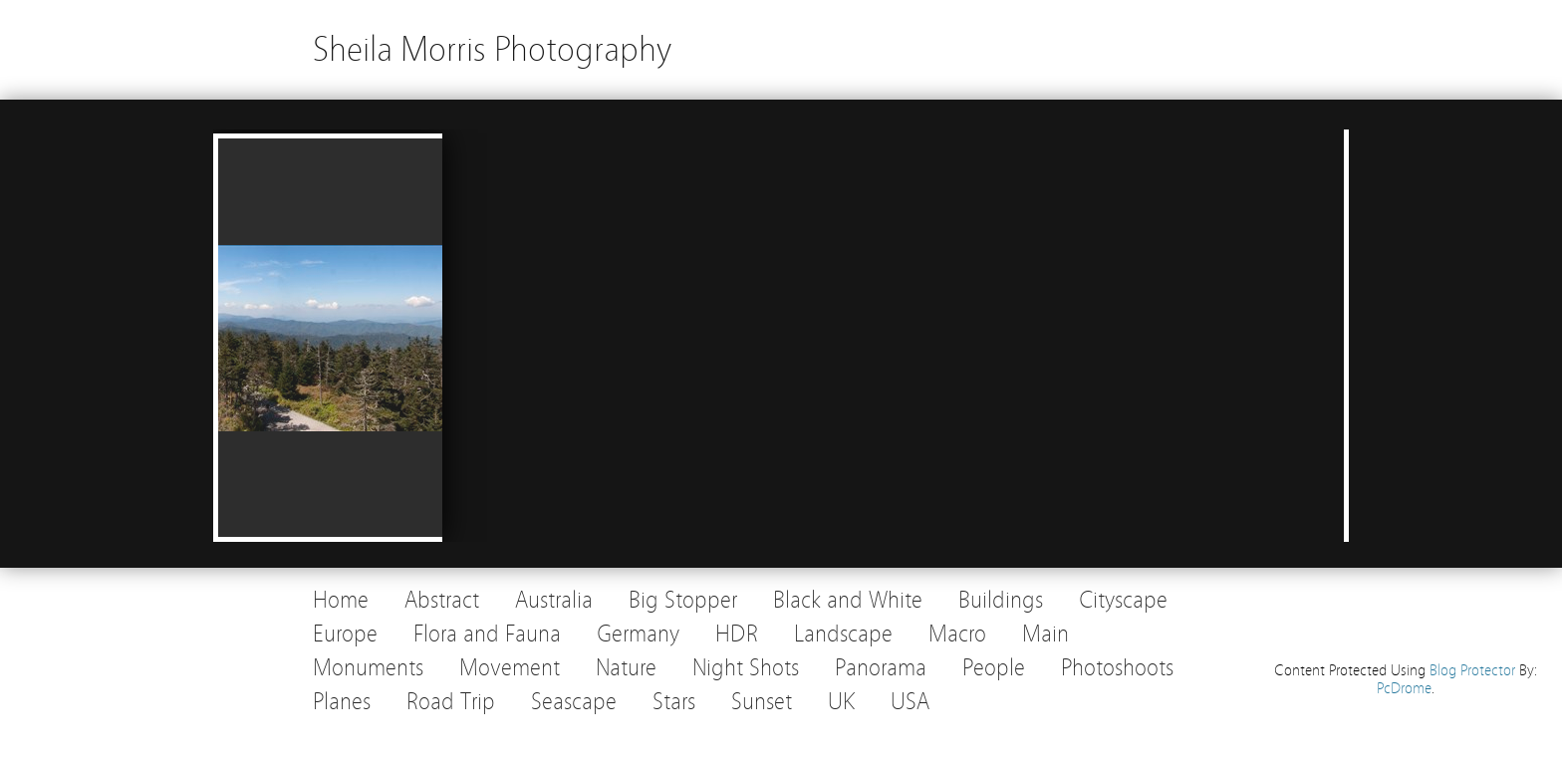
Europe (345, 634)
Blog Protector (1472, 670)
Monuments (368, 667)
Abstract (441, 600)
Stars (673, 701)
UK (841, 701)
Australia (554, 600)
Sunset (761, 701)
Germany (638, 634)
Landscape (843, 634)
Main (1045, 634)
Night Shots (745, 667)
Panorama (880, 667)
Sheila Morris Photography (492, 49)
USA (910, 701)
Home (341, 600)
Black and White (847, 600)
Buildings (1000, 600)
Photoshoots (1117, 667)
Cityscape (1123, 600)
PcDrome (1404, 688)
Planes (342, 701)
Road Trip (450, 701)
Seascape (574, 701)
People (993, 667)
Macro (957, 634)
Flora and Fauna (487, 634)
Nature (626, 667)
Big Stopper (683, 600)
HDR (736, 634)
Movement (509, 667)
